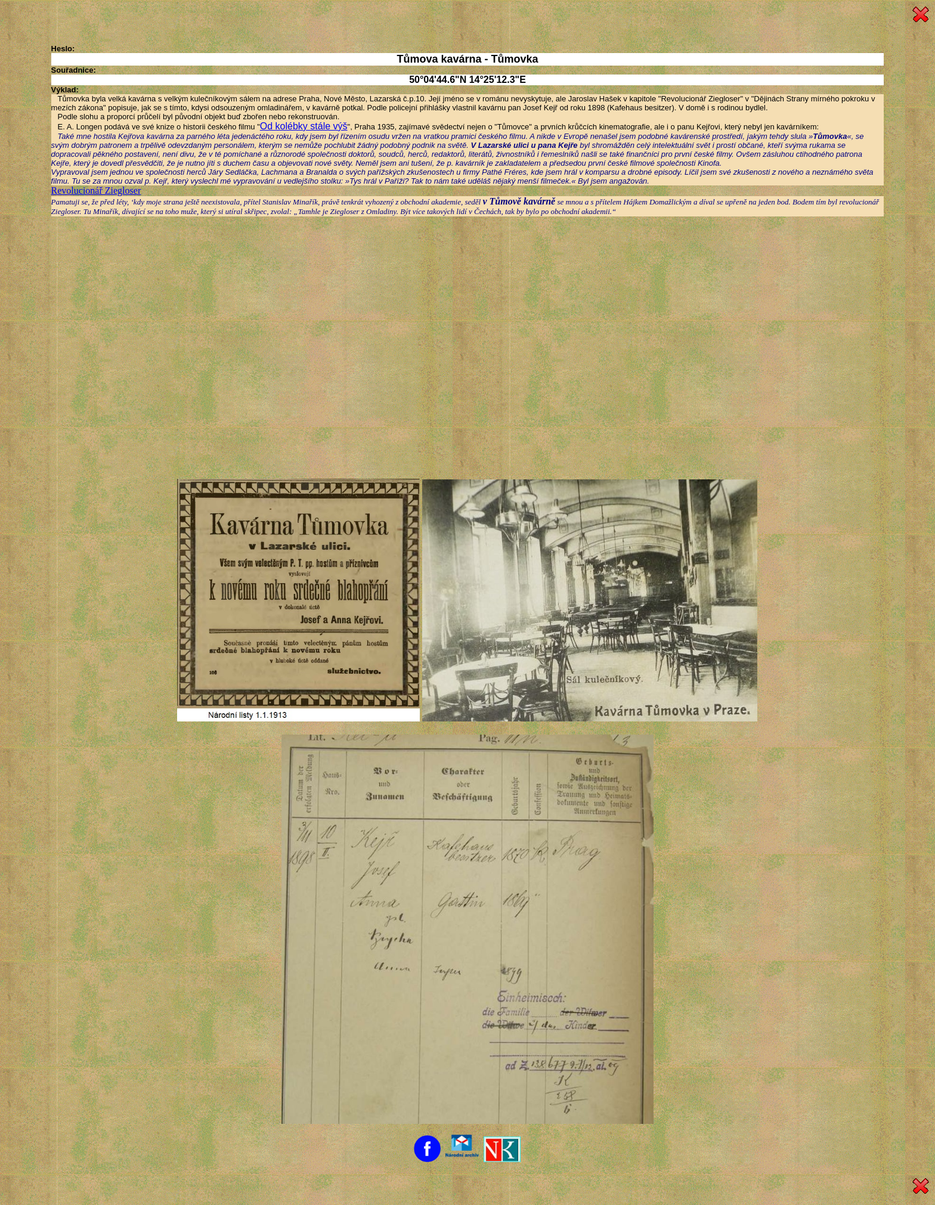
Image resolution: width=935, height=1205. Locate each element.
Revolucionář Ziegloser (96, 190)
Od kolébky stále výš (304, 126)
